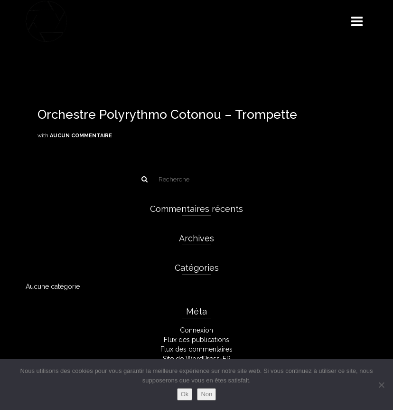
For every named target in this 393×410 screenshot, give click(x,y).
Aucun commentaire (81, 136)
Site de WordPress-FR (197, 358)
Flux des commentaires (196, 349)
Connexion (196, 330)
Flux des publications (196, 339)
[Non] (381, 385)
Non (206, 394)
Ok (185, 394)
